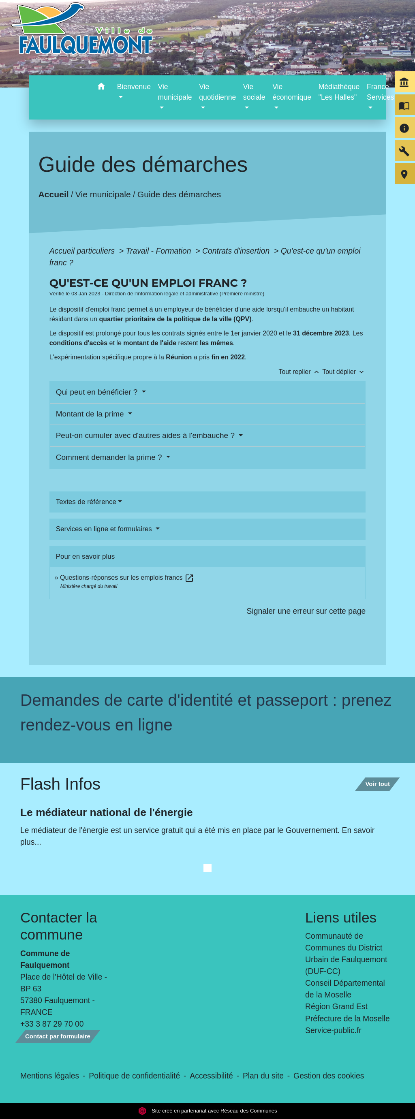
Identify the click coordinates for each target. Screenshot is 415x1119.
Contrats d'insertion (237, 250)
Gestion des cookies (328, 1075)
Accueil (53, 194)
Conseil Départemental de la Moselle (345, 988)
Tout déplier (344, 371)
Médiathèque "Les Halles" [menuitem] (339, 92)
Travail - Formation (159, 250)
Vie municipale (103, 194)
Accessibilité (211, 1075)
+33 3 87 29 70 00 (52, 1023)
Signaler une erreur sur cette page (306, 610)
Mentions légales (49, 1075)
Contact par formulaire (57, 1036)
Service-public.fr (333, 1030)
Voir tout (377, 783)
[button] (101, 87)
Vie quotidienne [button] (217, 92)
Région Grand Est (336, 1006)
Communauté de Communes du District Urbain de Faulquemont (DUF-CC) (346, 953)
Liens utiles (340, 917)
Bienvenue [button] (134, 87)
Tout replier (300, 371)
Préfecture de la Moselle (347, 1018)
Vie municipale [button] (175, 92)
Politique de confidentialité (134, 1075)
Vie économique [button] (291, 92)
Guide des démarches (179, 194)
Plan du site (263, 1075)
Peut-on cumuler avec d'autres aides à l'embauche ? (146, 435)
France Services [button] (380, 92)
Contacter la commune (58, 926)
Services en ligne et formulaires (105, 529)
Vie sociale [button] (254, 92)
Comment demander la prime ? (110, 457)
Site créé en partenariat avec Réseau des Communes (207, 1111)
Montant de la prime (91, 414)
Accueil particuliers (83, 250)
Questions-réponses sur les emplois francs (127, 577)
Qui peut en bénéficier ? (98, 392)
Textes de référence (86, 502)
